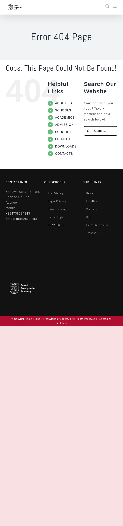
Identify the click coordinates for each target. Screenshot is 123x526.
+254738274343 (18, 213)
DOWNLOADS (66, 146)
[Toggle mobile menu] (115, 6)
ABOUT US (63, 103)
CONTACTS (64, 153)
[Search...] (100, 131)
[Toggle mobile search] (107, 6)
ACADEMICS (65, 117)
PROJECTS (64, 139)
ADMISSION (64, 124)
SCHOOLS (63, 110)
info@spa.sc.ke (28, 218)
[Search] (88, 131)
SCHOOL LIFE (66, 132)
